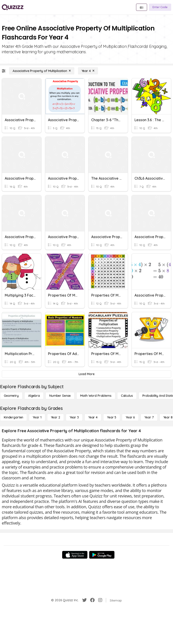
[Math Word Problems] (95, 395)
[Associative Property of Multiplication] (41, 70)
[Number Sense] (60, 395)
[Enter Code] (160, 7)
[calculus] (127, 395)
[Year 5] (111, 417)
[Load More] (86, 374)
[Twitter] (84, 600)
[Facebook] (92, 600)
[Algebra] (34, 395)
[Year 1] (37, 417)
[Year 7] (149, 417)
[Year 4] (88, 70)
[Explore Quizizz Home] (12, 7)
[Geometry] (11, 395)
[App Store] (74, 555)
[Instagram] (100, 600)
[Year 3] (74, 417)
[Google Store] (101, 555)
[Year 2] (55, 417)
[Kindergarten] (13, 417)
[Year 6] (130, 417)
